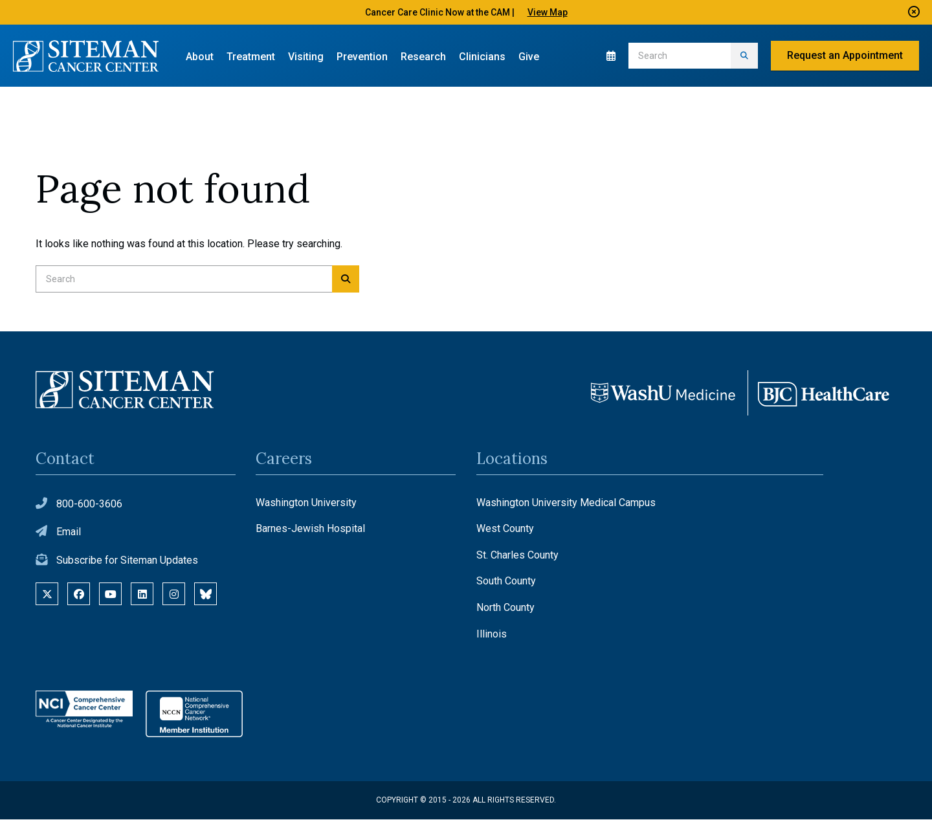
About (200, 56)
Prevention (362, 56)
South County (506, 582)
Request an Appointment (845, 55)
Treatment (251, 56)
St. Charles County (517, 555)
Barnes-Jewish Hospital (310, 530)
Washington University (306, 503)
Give (528, 56)
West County (505, 530)
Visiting (306, 56)
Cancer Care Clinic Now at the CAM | (440, 12)
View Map (547, 12)
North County (505, 609)
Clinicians (482, 56)
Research (423, 56)
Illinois (491, 634)
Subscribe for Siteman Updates (127, 561)
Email (68, 533)
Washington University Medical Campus (566, 503)
